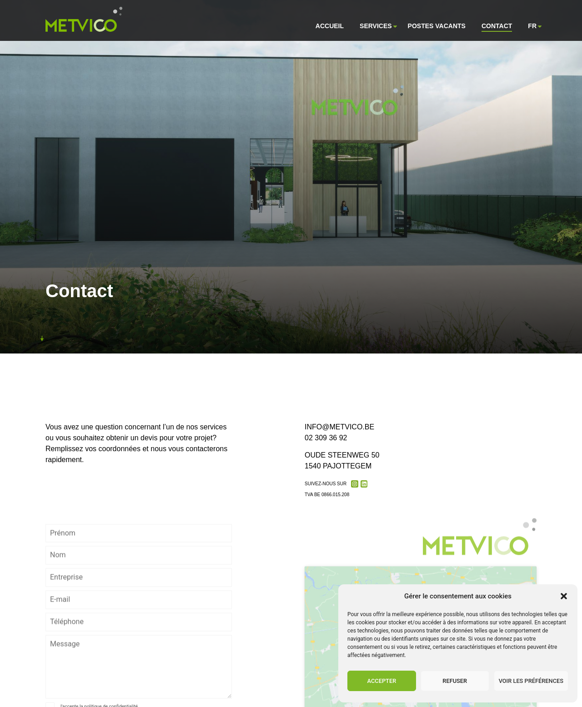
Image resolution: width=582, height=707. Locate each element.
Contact (497, 26)
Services (376, 26)
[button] (563, 596)
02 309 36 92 (326, 439)
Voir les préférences (531, 680)
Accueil (330, 26)
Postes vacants (437, 26)
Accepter (381, 680)
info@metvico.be (339, 428)
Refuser (454, 680)
